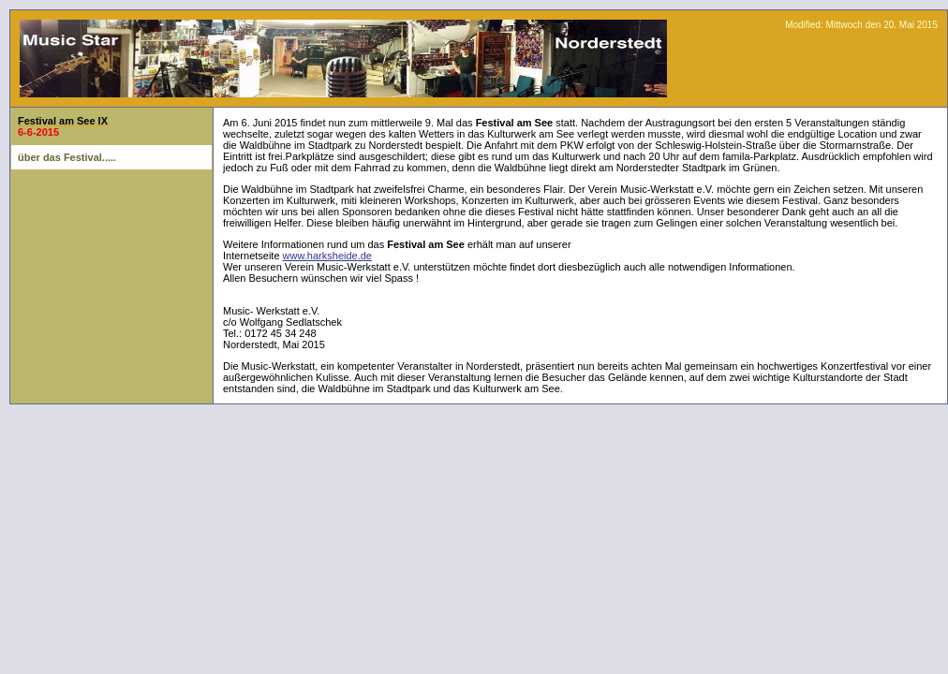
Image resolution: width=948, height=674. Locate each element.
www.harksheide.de (327, 255)
